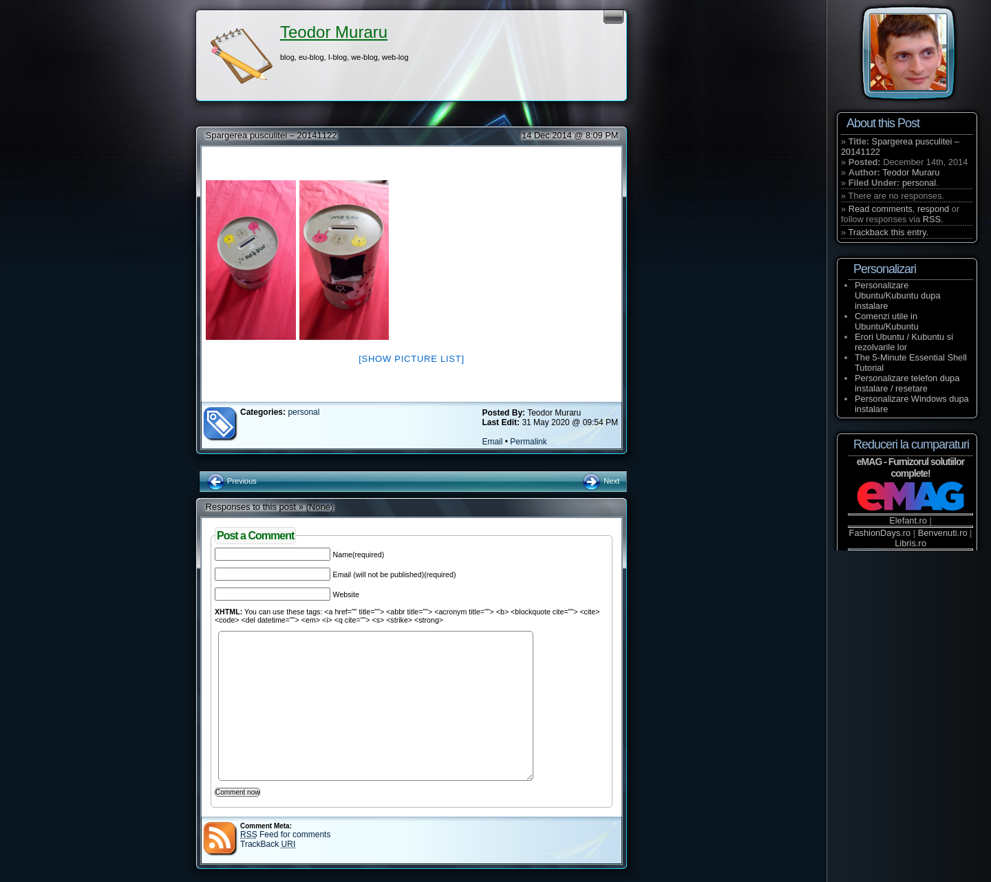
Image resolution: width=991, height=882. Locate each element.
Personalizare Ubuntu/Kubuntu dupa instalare (898, 295)
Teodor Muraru (333, 32)
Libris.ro (910, 543)
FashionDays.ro (880, 533)
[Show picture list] (412, 359)
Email (492, 442)
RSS (932, 219)
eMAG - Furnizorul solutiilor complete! (910, 467)
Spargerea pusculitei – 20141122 (271, 135)
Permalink (528, 442)
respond (933, 209)
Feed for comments (285, 834)
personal (303, 412)
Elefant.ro (908, 520)
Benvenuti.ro (943, 533)
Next (600, 481)
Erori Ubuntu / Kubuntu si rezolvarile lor (904, 342)
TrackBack (267, 844)
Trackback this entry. (888, 232)
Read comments (881, 209)
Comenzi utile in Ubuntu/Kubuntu (887, 321)
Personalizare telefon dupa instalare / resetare (907, 383)
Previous (231, 481)
